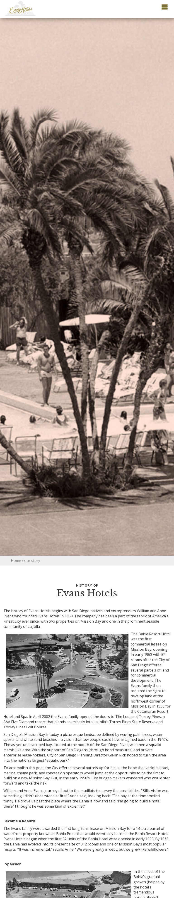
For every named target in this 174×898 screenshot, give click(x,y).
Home (16, 560)
